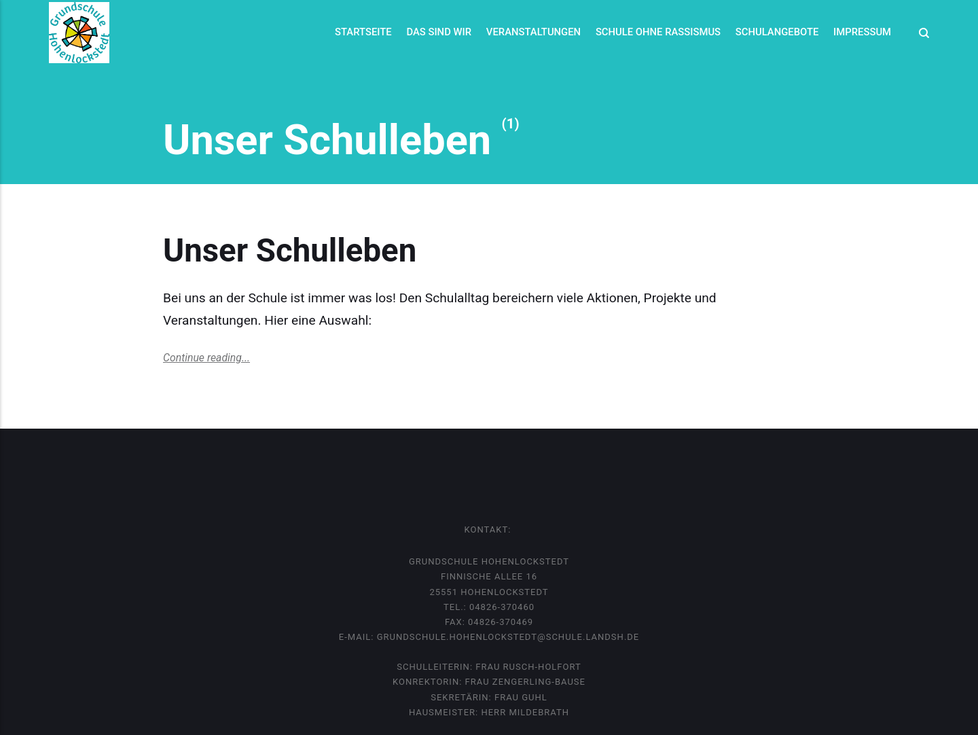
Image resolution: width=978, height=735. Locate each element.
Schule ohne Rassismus (658, 32)
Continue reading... (206, 357)
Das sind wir (438, 32)
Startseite (363, 32)
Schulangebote (777, 32)
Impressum (862, 32)
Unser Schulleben (293, 251)
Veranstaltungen (533, 32)
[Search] (920, 33)
